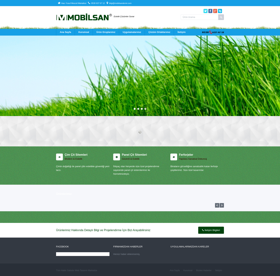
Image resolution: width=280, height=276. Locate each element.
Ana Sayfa (65, 32)
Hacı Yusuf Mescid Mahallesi (72, 3)
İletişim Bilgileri (211, 230)
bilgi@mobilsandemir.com (119, 3)
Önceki (217, 205)
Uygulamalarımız (132, 32)
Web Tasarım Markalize (86, 270)
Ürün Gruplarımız (105, 32)
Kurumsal (83, 32)
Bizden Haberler (204, 270)
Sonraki (222, 205)
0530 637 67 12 (96, 3)
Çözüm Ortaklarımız (159, 32)
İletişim (182, 32)
